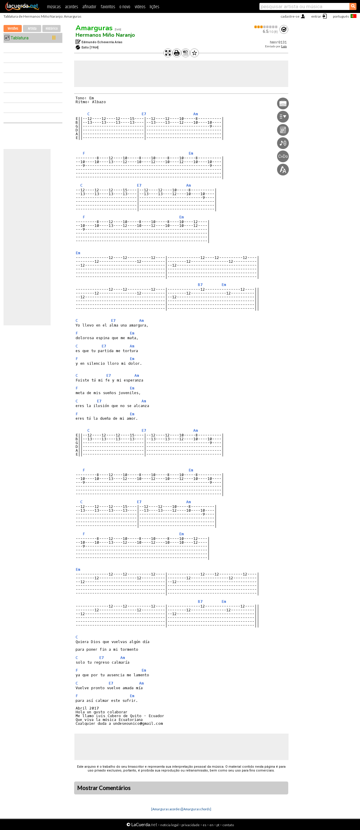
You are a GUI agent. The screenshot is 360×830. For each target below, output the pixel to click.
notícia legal (169, 825)
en (211, 825)
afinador (89, 7)
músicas (54, 7)
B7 (200, 284)
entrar (316, 16)
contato (228, 825)
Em (191, 153)
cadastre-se (290, 16)
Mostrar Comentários (104, 788)
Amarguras (94, 28)
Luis (284, 46)
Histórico (52, 28)
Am (195, 113)
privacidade (190, 825)
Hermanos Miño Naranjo (105, 35)
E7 (143, 113)
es (204, 825)
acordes (71, 7)
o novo (124, 7)
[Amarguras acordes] (166, 809)
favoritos (108, 7)
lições (154, 7)
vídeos (140, 7)
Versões (13, 28)
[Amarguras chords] (196, 809)
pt (217, 825)
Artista (32, 28)
